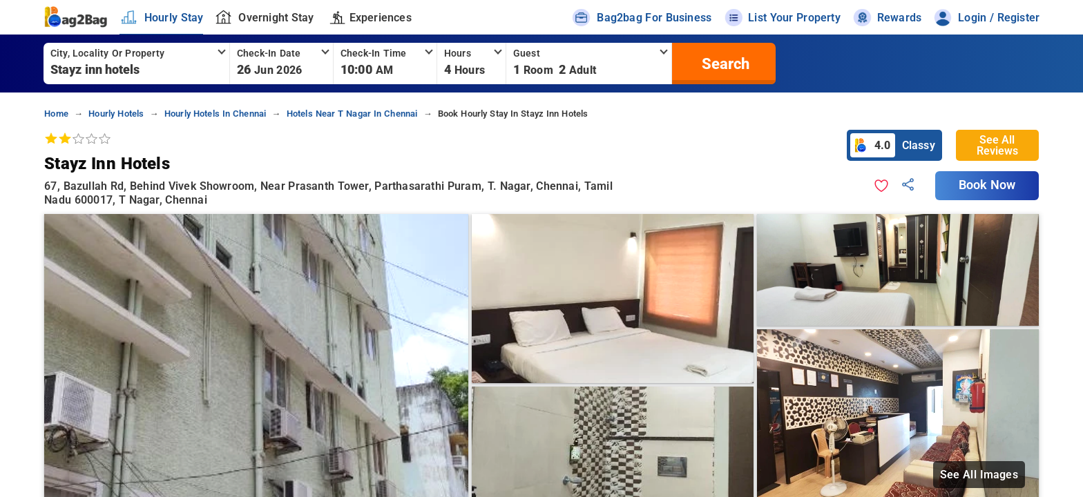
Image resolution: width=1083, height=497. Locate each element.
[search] (724, 63)
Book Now (987, 185)
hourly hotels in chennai (215, 113)
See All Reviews (997, 145)
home (56, 113)
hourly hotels (116, 113)
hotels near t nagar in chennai (352, 113)
